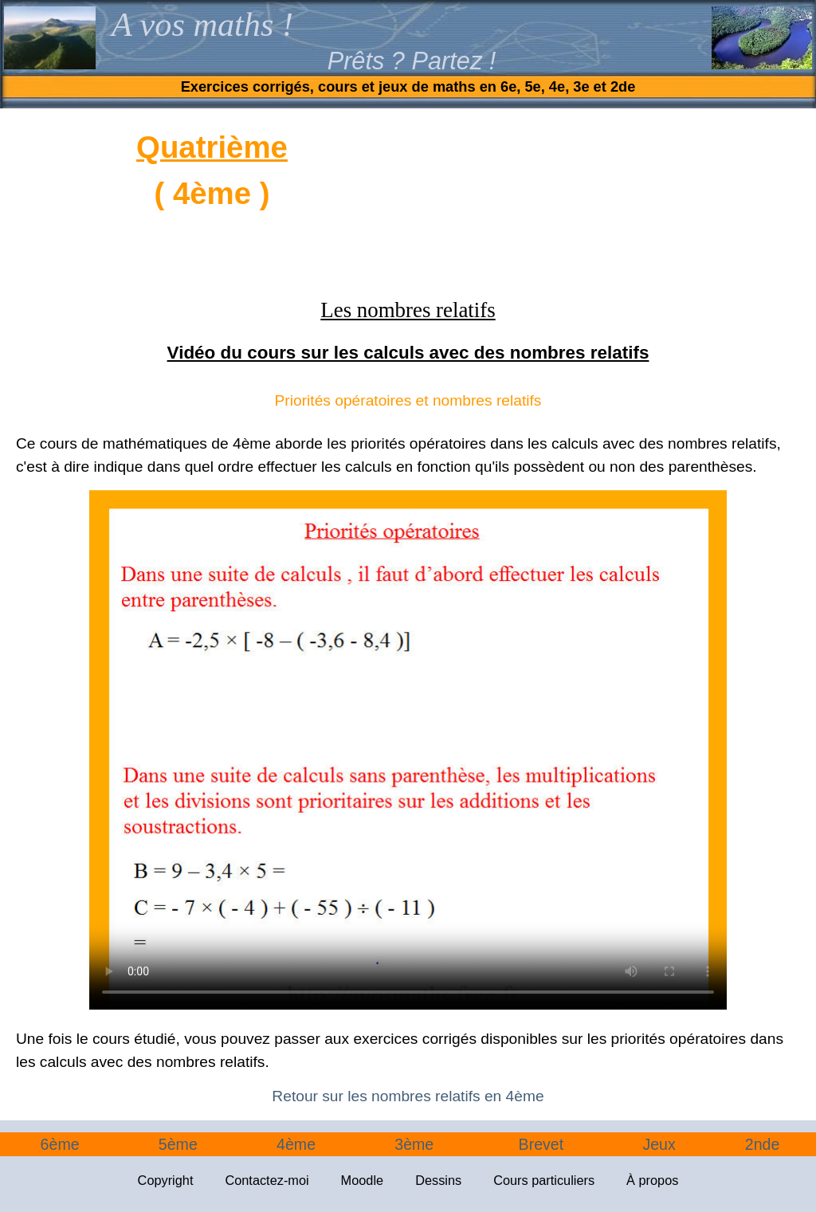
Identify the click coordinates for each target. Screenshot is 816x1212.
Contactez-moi (266, 1180)
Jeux (658, 1144)
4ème (296, 1144)
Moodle (362, 1180)
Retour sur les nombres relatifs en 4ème (407, 1096)
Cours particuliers (543, 1180)
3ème (414, 1144)
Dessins (438, 1180)
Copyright (166, 1180)
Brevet (541, 1144)
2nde (762, 1144)
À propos (652, 1180)
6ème (60, 1144)
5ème (178, 1144)
